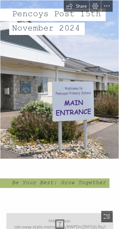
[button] (76, 6)
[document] (59, 114)
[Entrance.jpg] (59, 79)
